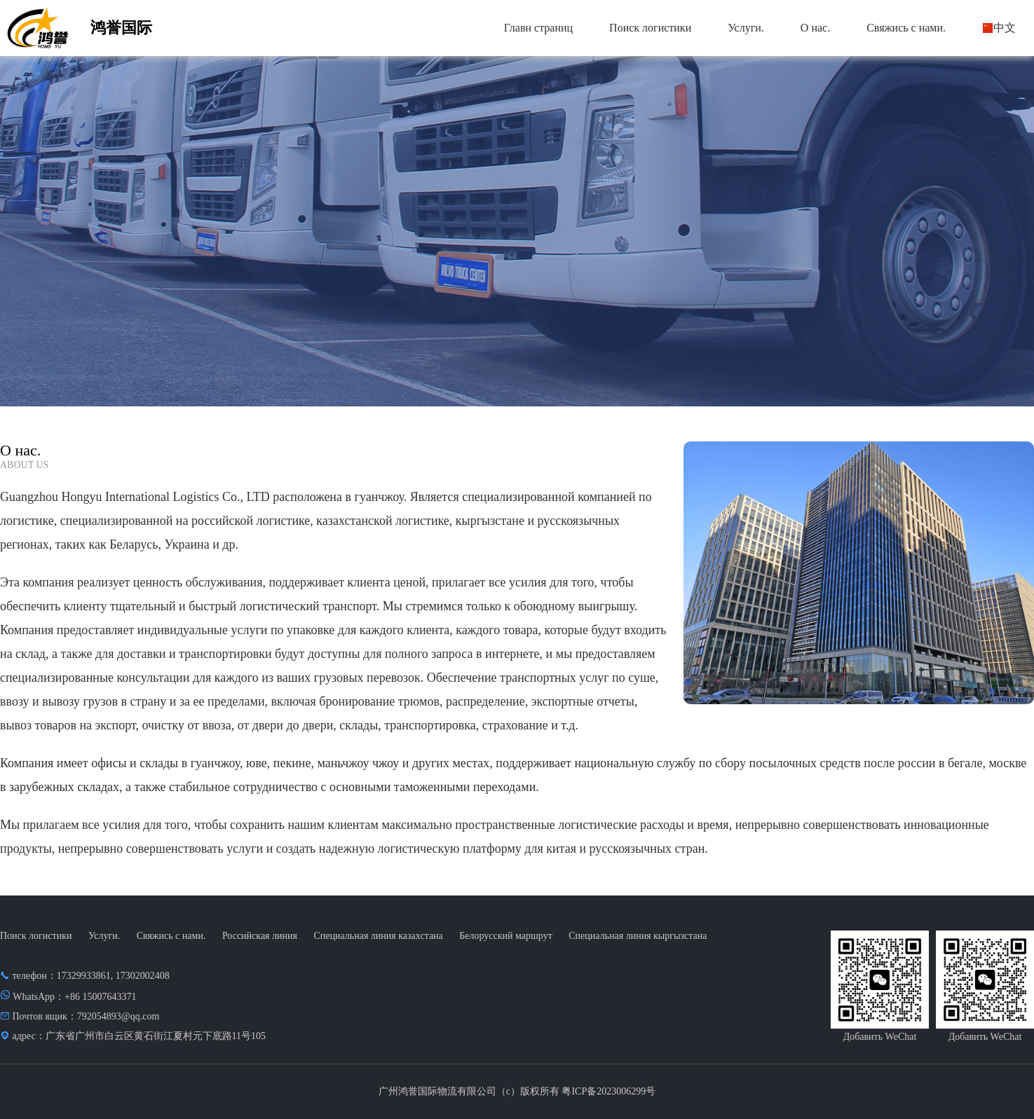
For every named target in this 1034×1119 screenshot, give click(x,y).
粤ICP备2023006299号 (608, 1091)
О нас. (815, 28)
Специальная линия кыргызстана (638, 936)
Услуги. (746, 28)
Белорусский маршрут (505, 936)
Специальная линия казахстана (377, 936)
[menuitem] (538, 28)
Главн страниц (538, 28)
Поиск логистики (650, 28)
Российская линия (259, 936)
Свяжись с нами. (906, 28)
